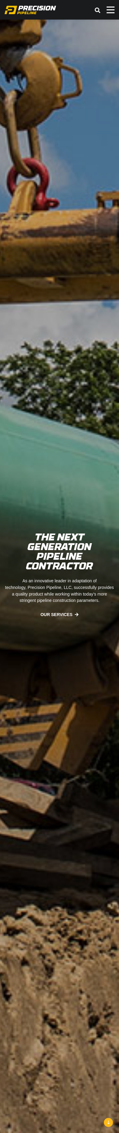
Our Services (57, 614)
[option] (59, 576)
